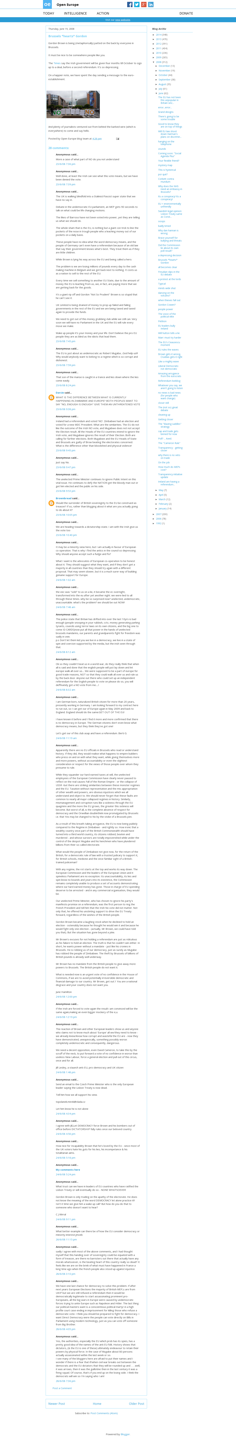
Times (57, 63)
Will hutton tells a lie (169, 333)
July (161, 88)
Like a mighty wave (168, 361)
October (163, 75)
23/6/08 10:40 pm (66, 535)
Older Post (136, 1404)
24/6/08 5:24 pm (65, 1174)
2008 (159, 62)
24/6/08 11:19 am (66, 738)
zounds (162, 148)
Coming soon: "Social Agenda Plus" (169, 155)
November (165, 70)
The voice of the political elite (167, 315)
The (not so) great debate (168, 409)
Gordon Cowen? (167, 304)
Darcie (60, 392)
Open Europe (68, 4)
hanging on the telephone (166, 143)
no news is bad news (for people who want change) (169, 395)
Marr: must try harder (169, 337)
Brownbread (64, 498)
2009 (159, 57)
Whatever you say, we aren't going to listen (170, 387)
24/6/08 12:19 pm (66, 1017)
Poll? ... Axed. (165, 438)
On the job (164, 462)
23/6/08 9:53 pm (65, 491)
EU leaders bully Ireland (166, 327)
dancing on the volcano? (166, 294)
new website (122, 19)
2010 (159, 52)
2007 (159, 514)
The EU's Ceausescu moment (169, 344)
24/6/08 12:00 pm (66, 996)
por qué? (163, 174)
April (161, 494)
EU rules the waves (168, 349)
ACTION (103, 13)
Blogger (125, 1434)
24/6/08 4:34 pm (65, 1113)
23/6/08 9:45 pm (65, 450)
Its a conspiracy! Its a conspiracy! (169, 198)
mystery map (165, 165)
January (163, 508)
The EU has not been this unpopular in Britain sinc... (169, 100)
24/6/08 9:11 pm (65, 1219)
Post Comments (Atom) (104, 1413)
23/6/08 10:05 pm (66, 514)
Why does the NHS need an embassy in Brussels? (170, 189)
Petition (162, 321)
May (161, 490)
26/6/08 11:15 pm (66, 1239)
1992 (159, 523)
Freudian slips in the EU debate (169, 273)
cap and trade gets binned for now (168, 433)
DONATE (186, 13)
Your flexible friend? (168, 160)
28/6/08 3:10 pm (65, 1273)
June (161, 93)
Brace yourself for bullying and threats (170, 239)
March (162, 499)
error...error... (165, 107)
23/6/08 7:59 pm (65, 365)
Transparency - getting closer (170, 449)
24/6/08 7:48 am (65, 607)
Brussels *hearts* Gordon (168, 261)
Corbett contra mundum (166, 180)
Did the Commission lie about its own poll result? (169, 248)
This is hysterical (167, 169)
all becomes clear (167, 267)
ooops (161, 221)
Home (97, 1404)
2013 (159, 39)
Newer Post (56, 1404)
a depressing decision (169, 255)
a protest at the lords (169, 279)
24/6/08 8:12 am (65, 652)
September (165, 79)
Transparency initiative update (170, 476)
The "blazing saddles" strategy (169, 425)
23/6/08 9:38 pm (65, 409)
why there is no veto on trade (169, 456)
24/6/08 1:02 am (65, 579)
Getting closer (165, 419)
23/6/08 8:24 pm (65, 385)
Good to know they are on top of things (170, 125)
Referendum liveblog (169, 380)
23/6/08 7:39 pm (65, 184)
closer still (163, 402)
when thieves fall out (169, 300)
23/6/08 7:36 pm (65, 164)
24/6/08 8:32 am (65, 689)
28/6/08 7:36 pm (65, 1381)
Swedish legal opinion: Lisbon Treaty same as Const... (170, 213)
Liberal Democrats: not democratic (168, 367)
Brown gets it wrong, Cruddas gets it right (170, 355)
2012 (159, 43)
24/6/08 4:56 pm (65, 1133)
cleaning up (164, 414)
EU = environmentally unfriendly (169, 205)
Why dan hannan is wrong (168, 232)
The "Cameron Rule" (169, 443)
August (163, 84)
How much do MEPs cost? (169, 468)
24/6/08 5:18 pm (65, 1157)
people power (165, 309)
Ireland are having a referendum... (168, 483)
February (164, 503)
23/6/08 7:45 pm (65, 341)
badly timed (164, 225)
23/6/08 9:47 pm (65, 467)
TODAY (48, 13)
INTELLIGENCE (75, 13)
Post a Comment (62, 1388)
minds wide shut (167, 288)
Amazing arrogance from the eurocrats (169, 375)
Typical (162, 283)
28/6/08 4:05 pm (65, 1329)
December (165, 65)
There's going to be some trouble (168, 118)
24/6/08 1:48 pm (65, 1072)
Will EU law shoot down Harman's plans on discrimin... (170, 134)
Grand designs (166, 111)
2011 (159, 48)
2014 (159, 34)
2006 (159, 518)
